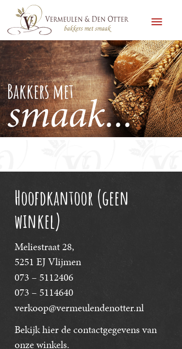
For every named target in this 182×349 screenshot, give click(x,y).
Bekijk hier (37, 329)
